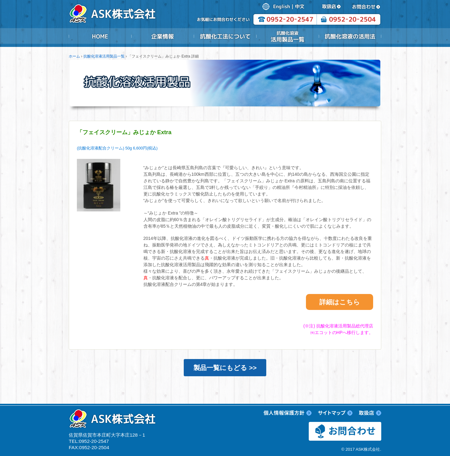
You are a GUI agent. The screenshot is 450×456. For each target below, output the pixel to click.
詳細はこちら (339, 302)
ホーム (74, 56)
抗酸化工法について (225, 36)
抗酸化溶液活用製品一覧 (287, 36)
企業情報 (162, 36)
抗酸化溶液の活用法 (350, 36)
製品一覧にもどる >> (225, 367)
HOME (100, 36)
